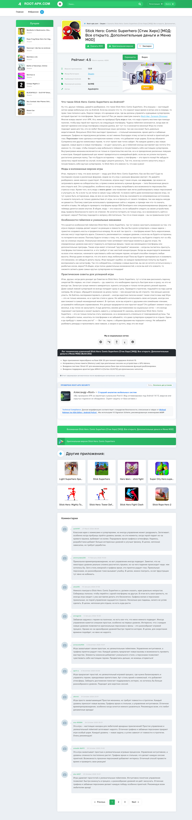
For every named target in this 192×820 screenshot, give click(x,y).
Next (135, 802)
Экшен (91, 74)
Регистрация (156, 4)
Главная (20, 12)
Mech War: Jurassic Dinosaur (154, 116)
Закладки (145, 46)
